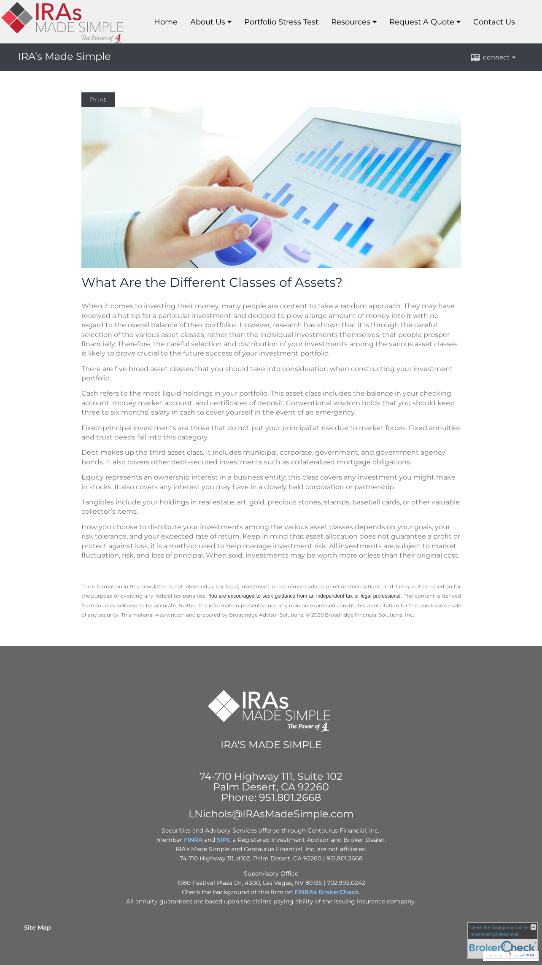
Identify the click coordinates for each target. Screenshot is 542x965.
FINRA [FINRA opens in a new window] (193, 840)
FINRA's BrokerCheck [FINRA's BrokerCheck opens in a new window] (326, 892)
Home (166, 22)
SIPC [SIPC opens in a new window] (224, 840)
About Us (207, 22)
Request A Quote (421, 22)
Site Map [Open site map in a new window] (37, 927)
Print (98, 99)
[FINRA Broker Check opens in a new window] (502, 940)
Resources (350, 22)
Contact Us (494, 22)
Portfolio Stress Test (281, 22)
